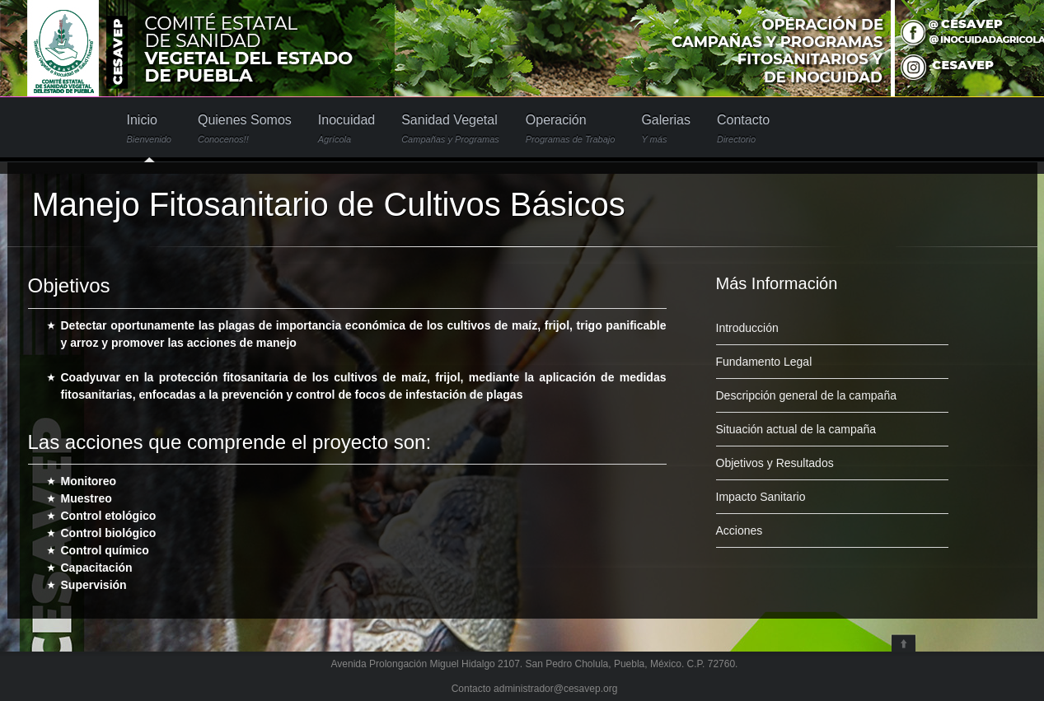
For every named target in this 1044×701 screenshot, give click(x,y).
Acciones (739, 530)
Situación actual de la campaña (796, 429)
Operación (571, 129)
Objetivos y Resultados (775, 463)
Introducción (747, 327)
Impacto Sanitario (761, 496)
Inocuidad (346, 129)
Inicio (149, 129)
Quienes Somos (245, 129)
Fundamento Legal (764, 361)
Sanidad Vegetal (450, 129)
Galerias (666, 129)
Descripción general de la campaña (806, 395)
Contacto (743, 129)
